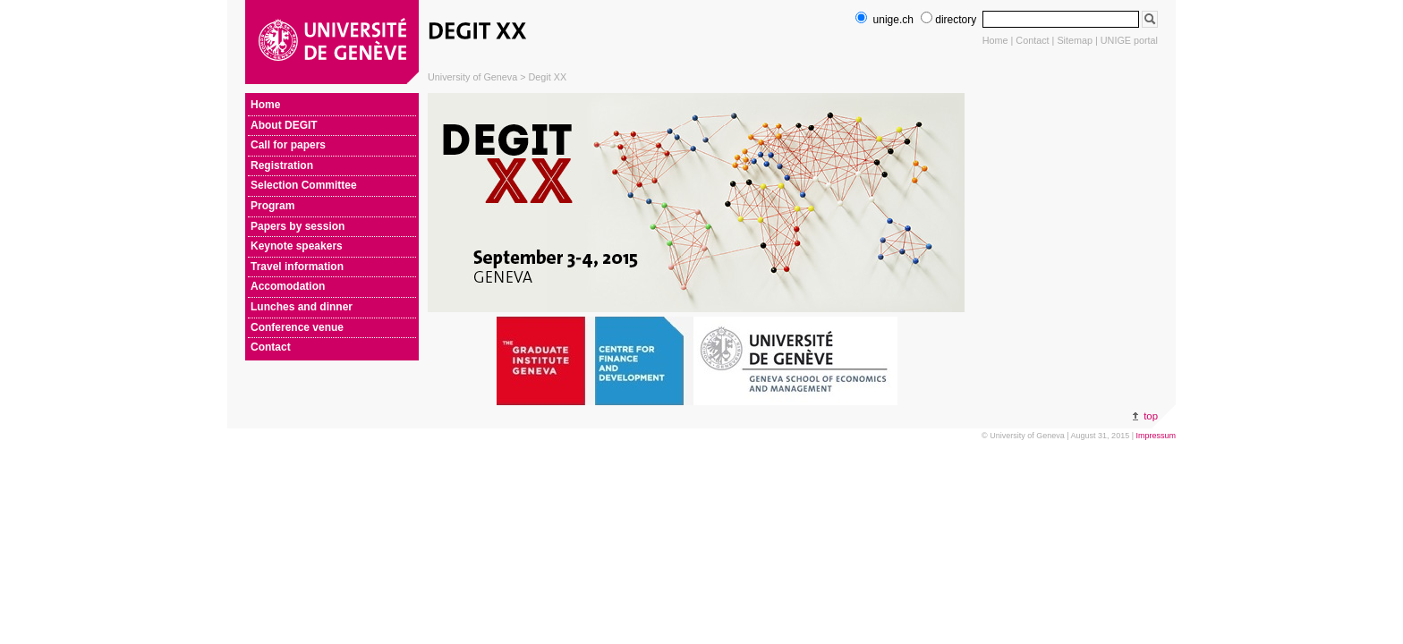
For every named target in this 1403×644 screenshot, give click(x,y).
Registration (282, 165)
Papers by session (297, 226)
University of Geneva (472, 77)
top (1151, 416)
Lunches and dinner (302, 307)
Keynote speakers (297, 246)
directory (948, 19)
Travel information (297, 266)
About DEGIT (284, 125)
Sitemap (1075, 40)
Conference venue (297, 327)
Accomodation (288, 286)
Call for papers (288, 145)
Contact (1032, 40)
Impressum (1155, 435)
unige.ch (884, 19)
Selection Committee (304, 185)
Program (272, 205)
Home (995, 40)
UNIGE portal (1129, 40)
